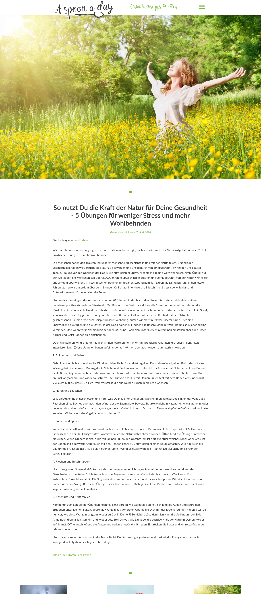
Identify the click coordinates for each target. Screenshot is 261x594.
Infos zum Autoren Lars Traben (72, 554)
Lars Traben (80, 240)
